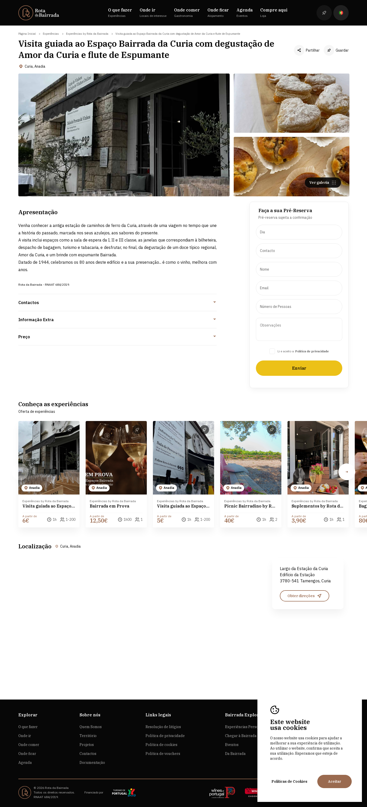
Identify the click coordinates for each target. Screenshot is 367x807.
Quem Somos (91, 727)
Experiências (51, 33)
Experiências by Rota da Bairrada (87, 33)
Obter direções (304, 620)
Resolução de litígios (163, 727)
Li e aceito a (286, 376)
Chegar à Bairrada (241, 735)
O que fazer (28, 727)
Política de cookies (161, 744)
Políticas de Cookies (289, 781)
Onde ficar (27, 753)
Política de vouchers (163, 753)
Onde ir (24, 735)
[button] (346, 496)
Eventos (232, 744)
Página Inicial (27, 33)
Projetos (87, 744)
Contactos (88, 753)
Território (88, 735)
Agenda (25, 762)
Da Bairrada (235, 753)
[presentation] (299, 256)
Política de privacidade (312, 376)
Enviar (299, 392)
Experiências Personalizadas (250, 727)
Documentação (92, 762)
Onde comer (28, 744)
